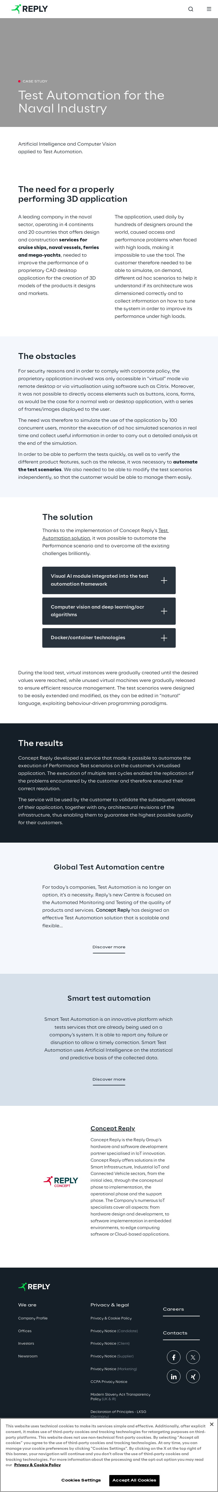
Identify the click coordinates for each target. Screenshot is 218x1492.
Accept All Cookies (134, 1485)
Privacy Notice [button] (114, 1331)
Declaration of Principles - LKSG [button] (118, 1414)
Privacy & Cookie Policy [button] (111, 1318)
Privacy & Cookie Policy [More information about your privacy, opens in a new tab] (37, 1470)
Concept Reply (113, 1129)
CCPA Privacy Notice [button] (109, 1382)
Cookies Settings (81, 1485)
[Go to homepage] (29, 9)
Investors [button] (26, 1344)
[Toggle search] (191, 9)
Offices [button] (25, 1331)
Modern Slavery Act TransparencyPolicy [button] (120, 1397)
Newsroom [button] (27, 1356)
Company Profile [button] (33, 1318)
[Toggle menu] (209, 9)
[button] (109, 947)
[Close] (212, 1429)
